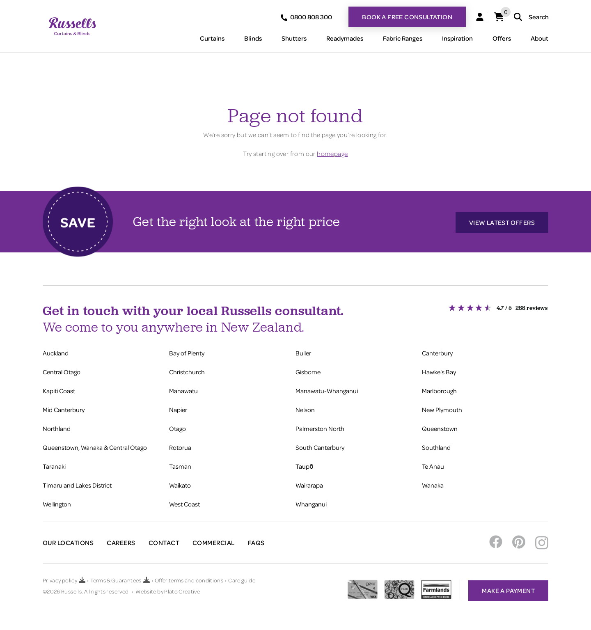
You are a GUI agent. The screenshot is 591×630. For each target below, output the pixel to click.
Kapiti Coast (59, 389)
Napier (178, 408)
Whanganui (311, 502)
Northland (57, 427)
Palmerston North (320, 427)
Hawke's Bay (439, 370)
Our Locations (68, 541)
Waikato (180, 483)
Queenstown (440, 427)
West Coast (184, 502)
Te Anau (433, 464)
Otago (177, 427)
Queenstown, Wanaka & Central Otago (95, 446)
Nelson (305, 408)
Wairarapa (309, 483)
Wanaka (433, 483)
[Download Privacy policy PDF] (82, 577)
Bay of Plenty (186, 351)
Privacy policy (60, 577)
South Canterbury (320, 446)
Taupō (305, 464)
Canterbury (437, 351)
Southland (436, 446)
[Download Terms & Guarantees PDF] (146, 577)
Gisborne (308, 370)
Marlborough (439, 389)
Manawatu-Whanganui (327, 389)
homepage (332, 153)
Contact (164, 541)
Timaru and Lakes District (77, 483)
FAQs (256, 541)
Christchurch (187, 370)
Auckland (56, 351)
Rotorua (180, 446)
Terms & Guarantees (115, 577)
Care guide (241, 577)
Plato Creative (182, 588)
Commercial (213, 541)
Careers (121, 541)
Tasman (180, 464)
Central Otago (61, 370)
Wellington (57, 502)
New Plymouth (442, 408)
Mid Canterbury (64, 408)
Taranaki (54, 464)
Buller (303, 351)
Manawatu (183, 389)
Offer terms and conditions (189, 577)
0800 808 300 (306, 17)
